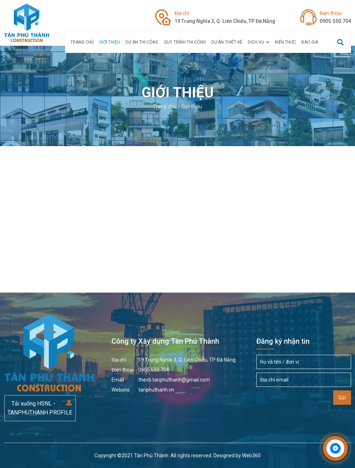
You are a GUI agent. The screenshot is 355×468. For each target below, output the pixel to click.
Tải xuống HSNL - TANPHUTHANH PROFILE (40, 408)
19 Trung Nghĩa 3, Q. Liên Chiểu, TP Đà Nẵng (224, 16)
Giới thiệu (109, 42)
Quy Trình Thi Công (185, 42)
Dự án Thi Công (141, 42)
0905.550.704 (335, 16)
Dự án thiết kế (226, 42)
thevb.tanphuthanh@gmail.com (161, 380)
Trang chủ (82, 42)
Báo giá (309, 42)
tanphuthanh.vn (143, 390)
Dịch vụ (259, 42)
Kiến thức (285, 42)
